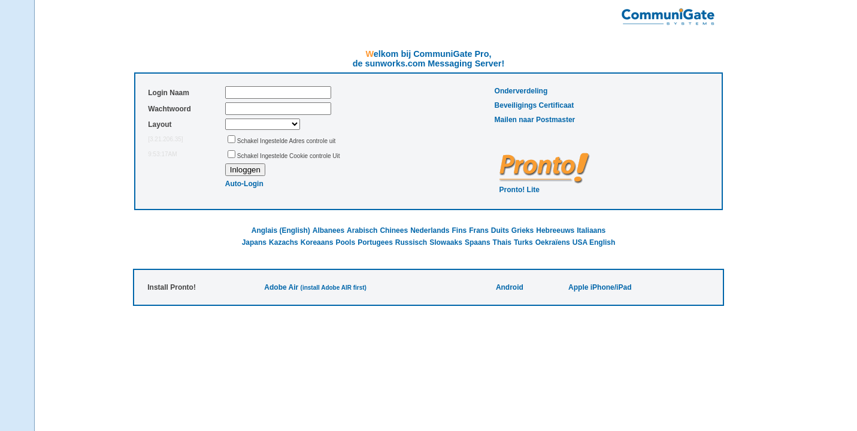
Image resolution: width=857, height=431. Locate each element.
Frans (479, 230)
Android (509, 287)
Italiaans (591, 230)
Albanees (328, 230)
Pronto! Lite (519, 190)
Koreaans (317, 242)
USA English (594, 242)
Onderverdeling (521, 91)
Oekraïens (552, 242)
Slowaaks (445, 242)
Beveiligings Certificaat (534, 105)
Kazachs (283, 242)
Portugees (375, 242)
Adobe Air (281, 287)
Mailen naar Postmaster (535, 120)
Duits (500, 230)
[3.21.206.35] (165, 139)
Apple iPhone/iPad (599, 287)
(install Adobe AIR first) (334, 287)
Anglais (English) (281, 230)
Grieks (522, 230)
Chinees (394, 230)
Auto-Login (244, 184)
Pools (345, 242)
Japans (254, 242)
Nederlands (429, 230)
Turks (523, 242)
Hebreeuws (555, 230)
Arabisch (362, 230)
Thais (502, 242)
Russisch (411, 242)
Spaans (477, 242)
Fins (459, 230)
